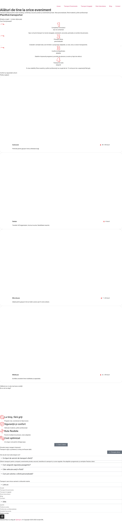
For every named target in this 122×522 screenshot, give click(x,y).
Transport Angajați (86, 6)
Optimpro (18, 520)
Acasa (58, 6)
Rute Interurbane (101, 6)
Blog (110, 6)
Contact (117, 6)
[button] (1, 46)
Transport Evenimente (70, 6)
